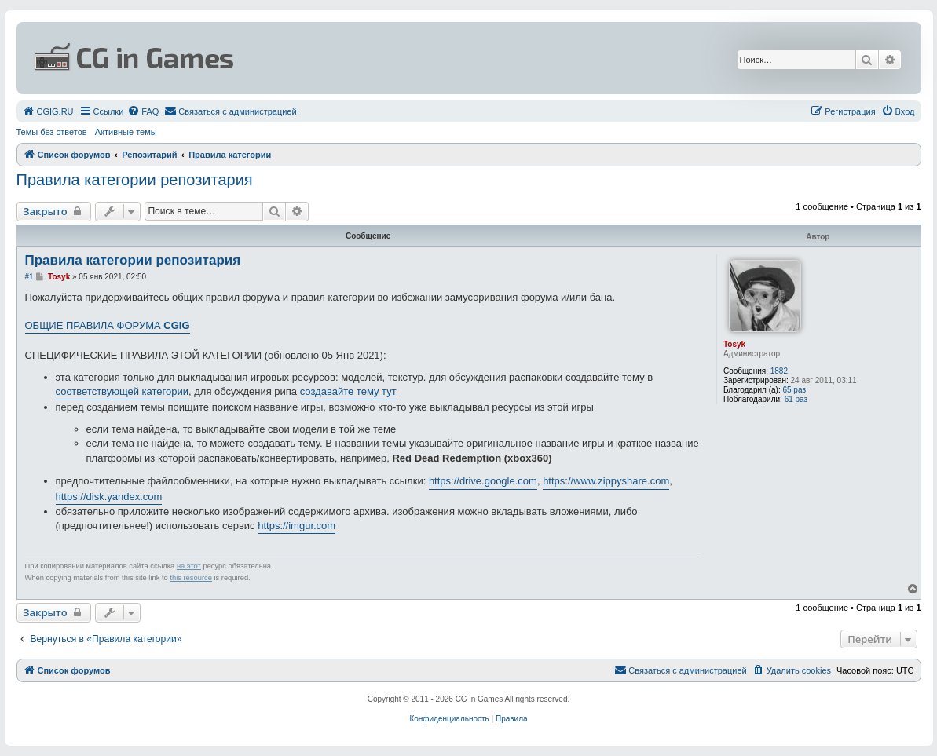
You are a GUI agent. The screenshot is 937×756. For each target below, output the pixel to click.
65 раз (794, 389)
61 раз (796, 399)
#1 (29, 276)
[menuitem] (48, 111)
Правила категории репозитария (134, 179)
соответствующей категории (122, 391)
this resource (191, 578)
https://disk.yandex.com (109, 496)
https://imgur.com (296, 525)
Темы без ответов (51, 132)
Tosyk (734, 344)
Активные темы (126, 132)
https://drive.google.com (483, 481)
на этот (189, 566)
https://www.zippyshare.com (606, 481)
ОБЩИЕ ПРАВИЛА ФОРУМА (107, 325)
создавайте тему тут (348, 391)
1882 (779, 371)
